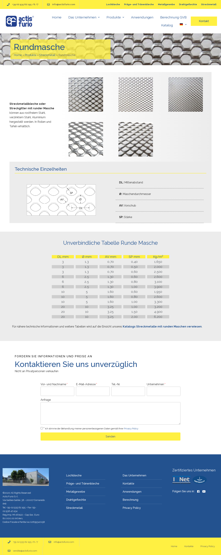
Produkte (115, 17)
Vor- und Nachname (53, 384)
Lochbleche (113, 4)
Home (56, 17)
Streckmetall (208, 4)
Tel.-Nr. (115, 384)
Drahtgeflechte (188, 4)
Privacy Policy (131, 428)
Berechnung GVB (173, 17)
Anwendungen (142, 17)
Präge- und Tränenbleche (139, 4)
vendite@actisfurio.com (25, 550)
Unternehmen (155, 384)
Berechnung (130, 499)
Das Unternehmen (84, 17)
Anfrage (46, 399)
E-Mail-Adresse (86, 384)
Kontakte (128, 483)
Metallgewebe (166, 4)
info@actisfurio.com (63, 4)
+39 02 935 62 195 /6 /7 (25, 4)
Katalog (167, 25)
